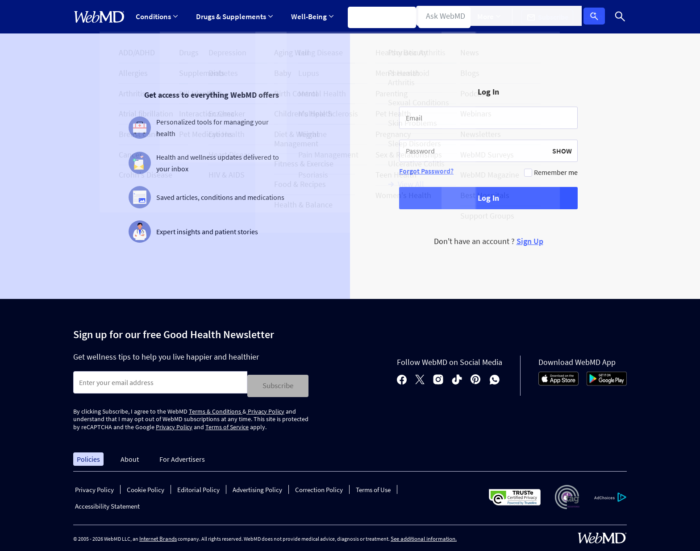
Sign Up (530, 241)
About (130, 455)
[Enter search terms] (160, 382)
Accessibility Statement (107, 503)
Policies (88, 455)
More (496, 16)
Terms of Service (227, 424)
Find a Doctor (445, 16)
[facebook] (402, 379)
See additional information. (424, 535)
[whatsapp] (494, 379)
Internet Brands (158, 535)
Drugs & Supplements (233, 16)
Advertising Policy (257, 486)
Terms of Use (373, 486)
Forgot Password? (426, 170)
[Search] (620, 16)
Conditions (157, 16)
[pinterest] (476, 379)
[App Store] (558, 381)
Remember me (556, 172)
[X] (420, 379)
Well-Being (309, 16)
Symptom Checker (377, 16)
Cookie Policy (145, 486)
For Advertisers (182, 455)
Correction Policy (319, 486)
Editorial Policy (198, 486)
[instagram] (438, 379)
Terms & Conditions (215, 408)
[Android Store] (607, 381)
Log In (597, 16)
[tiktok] (457, 379)
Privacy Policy (265, 408)
